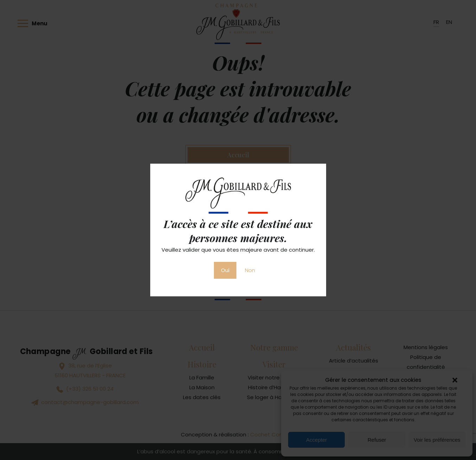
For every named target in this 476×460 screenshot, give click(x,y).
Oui (225, 270)
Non (250, 270)
